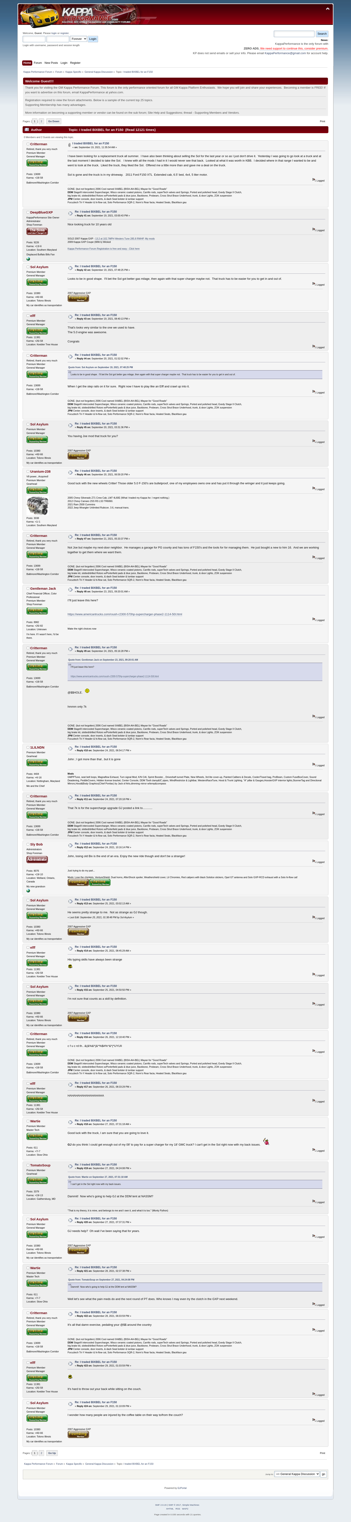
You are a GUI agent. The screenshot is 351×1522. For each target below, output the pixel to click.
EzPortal (182, 1488)
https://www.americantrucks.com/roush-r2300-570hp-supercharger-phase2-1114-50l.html (125, 614)
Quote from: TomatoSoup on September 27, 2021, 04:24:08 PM (101, 1280)
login (54, 33)
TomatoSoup (40, 1165)
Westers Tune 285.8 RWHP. (129, 238)
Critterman (38, 144)
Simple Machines (190, 1505)
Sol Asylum (39, 267)
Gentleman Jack (43, 588)
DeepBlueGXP (41, 212)
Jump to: (269, 1474)
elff (32, 316)
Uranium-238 (40, 471)
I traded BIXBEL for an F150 (90, 143)
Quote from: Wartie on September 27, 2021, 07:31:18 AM (98, 1177)
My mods (150, 238)
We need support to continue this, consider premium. (293, 48)
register (64, 33)
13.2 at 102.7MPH (104, 238)
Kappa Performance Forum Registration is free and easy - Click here (104, 248)
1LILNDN (37, 747)
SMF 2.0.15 (161, 1505)
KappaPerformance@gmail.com (285, 53)
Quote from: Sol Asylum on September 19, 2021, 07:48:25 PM (100, 367)
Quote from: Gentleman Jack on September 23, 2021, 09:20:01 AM (103, 660)
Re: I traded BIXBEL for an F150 (96, 211)
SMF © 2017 (175, 1505)
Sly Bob (36, 844)
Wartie (35, 1121)
